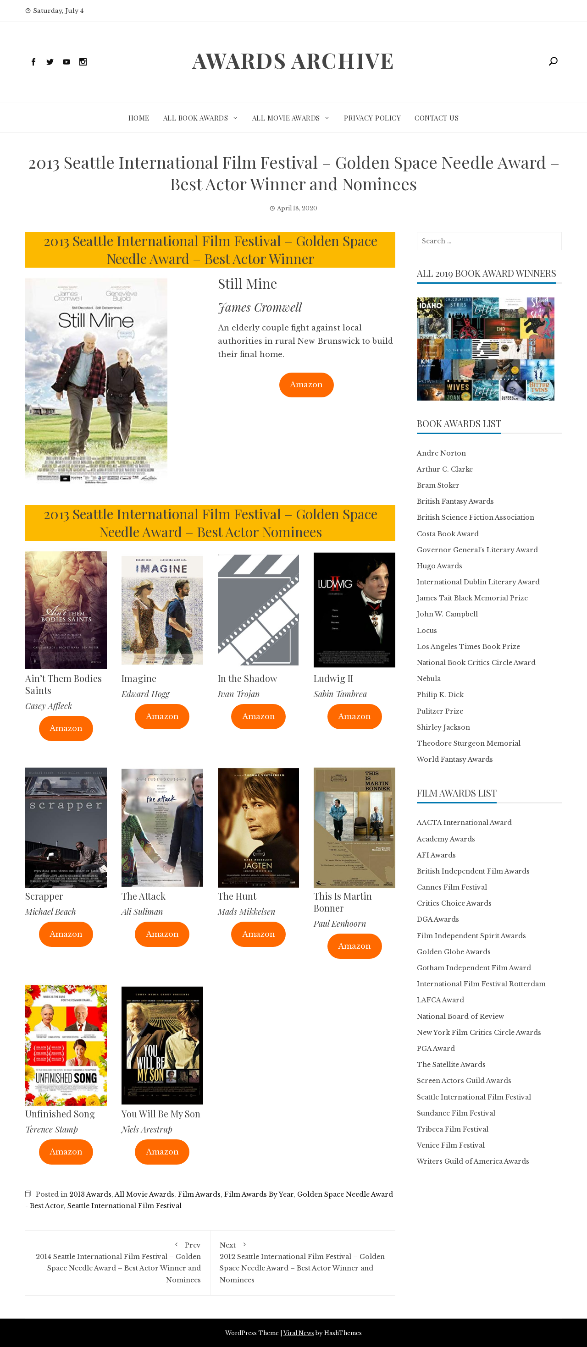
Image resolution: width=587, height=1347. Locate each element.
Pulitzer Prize (440, 711)
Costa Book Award (448, 534)
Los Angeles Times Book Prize (468, 647)
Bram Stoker (438, 485)
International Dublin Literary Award (478, 582)
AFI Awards (436, 855)
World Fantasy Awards (455, 759)
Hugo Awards (439, 566)
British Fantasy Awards (455, 501)
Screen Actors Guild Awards (464, 1081)
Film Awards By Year (259, 1194)
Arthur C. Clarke (445, 469)
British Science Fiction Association (475, 517)
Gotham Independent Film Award (474, 968)
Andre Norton (441, 453)
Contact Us (437, 117)
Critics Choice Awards (454, 903)
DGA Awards (438, 919)
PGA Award (436, 1049)
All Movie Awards (286, 117)
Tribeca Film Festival (452, 1129)
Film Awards (199, 1194)
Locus (427, 631)
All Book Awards (195, 117)
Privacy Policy (372, 117)
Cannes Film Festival (452, 887)
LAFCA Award (440, 1000)
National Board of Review (460, 1016)
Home (139, 117)
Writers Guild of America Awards (473, 1161)
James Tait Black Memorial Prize (472, 598)
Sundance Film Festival (456, 1113)
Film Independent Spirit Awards (471, 936)
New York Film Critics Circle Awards (479, 1032)
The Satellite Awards (451, 1065)
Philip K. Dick (440, 695)
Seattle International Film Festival (124, 1206)
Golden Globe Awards (454, 952)
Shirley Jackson (443, 727)
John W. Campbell (447, 614)
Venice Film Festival (451, 1145)
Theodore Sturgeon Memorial (469, 743)
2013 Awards (90, 1194)
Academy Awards (446, 839)
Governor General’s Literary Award (477, 550)
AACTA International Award (464, 823)
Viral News (298, 1333)
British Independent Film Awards (473, 871)
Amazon (306, 384)
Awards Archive (293, 60)
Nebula (429, 679)
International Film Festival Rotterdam (481, 984)
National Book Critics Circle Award (476, 663)
